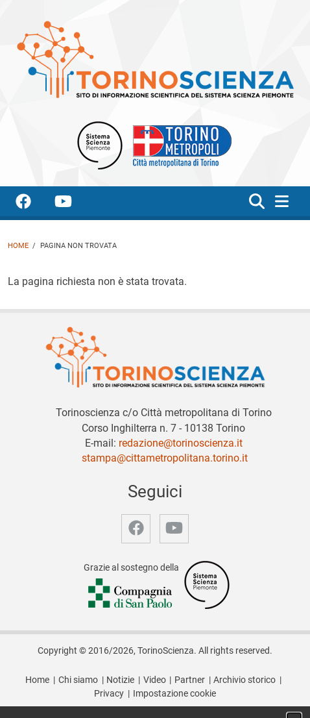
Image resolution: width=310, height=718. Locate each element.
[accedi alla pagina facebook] (34, 203)
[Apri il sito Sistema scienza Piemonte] (100, 144)
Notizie (120, 680)
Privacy (109, 693)
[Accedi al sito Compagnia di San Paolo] (131, 594)
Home (18, 245)
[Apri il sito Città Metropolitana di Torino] (179, 144)
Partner (189, 680)
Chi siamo (78, 680)
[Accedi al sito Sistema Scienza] (207, 584)
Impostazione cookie (174, 693)
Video (154, 680)
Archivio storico (244, 680)
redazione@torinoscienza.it (181, 443)
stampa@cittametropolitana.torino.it (165, 458)
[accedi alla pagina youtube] (73, 203)
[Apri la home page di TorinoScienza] (155, 59)
